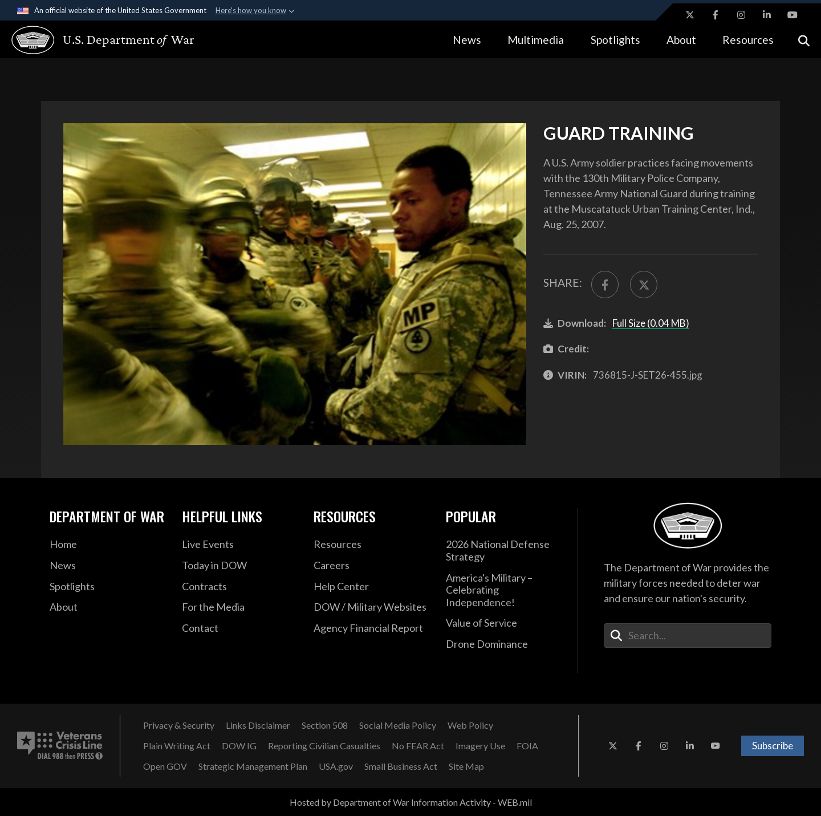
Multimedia (535, 39)
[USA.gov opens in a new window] (336, 766)
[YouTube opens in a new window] (792, 14)
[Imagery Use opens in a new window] (480, 746)
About (681, 39)
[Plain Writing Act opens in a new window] (176, 746)
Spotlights (615, 39)
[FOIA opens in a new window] (527, 746)
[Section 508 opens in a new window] (324, 725)
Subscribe (772, 746)
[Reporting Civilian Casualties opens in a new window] (324, 746)
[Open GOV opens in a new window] (165, 766)
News (467, 39)
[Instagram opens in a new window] (741, 14)
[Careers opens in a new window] (371, 566)
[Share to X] (643, 284)
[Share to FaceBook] (605, 284)
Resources (748, 39)
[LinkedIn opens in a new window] (766, 14)
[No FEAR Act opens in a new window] (418, 746)
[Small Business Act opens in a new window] (401, 766)
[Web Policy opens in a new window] (470, 725)
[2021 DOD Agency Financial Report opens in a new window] (371, 628)
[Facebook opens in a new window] (715, 14)
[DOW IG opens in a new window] (239, 746)
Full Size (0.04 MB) (650, 323)
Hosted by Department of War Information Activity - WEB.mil (411, 802)
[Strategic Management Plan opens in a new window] (253, 766)
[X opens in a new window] (689, 14)
